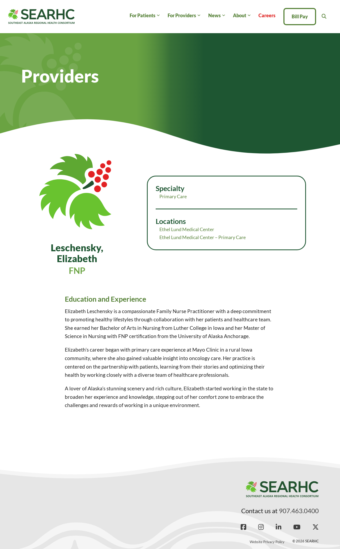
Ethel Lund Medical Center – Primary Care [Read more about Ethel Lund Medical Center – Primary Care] (202, 237)
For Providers (182, 15)
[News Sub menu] (223, 15)
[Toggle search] (324, 16)
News (214, 15)
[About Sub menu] (249, 15)
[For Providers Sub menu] (198, 15)
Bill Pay (300, 16)
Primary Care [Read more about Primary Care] (173, 196)
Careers (266, 15)
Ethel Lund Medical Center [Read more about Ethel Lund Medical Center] (186, 229)
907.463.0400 (299, 511)
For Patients (142, 15)
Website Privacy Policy (267, 542)
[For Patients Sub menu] (158, 15)
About (239, 15)
